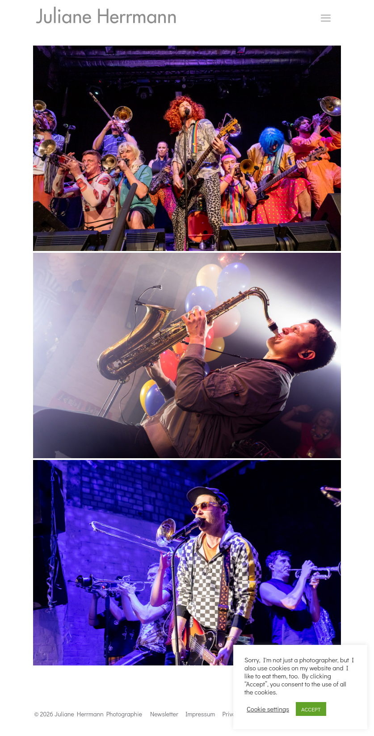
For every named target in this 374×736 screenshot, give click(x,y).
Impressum (200, 714)
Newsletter (164, 714)
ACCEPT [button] (311, 709)
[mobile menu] (325, 17)
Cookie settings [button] (268, 709)
